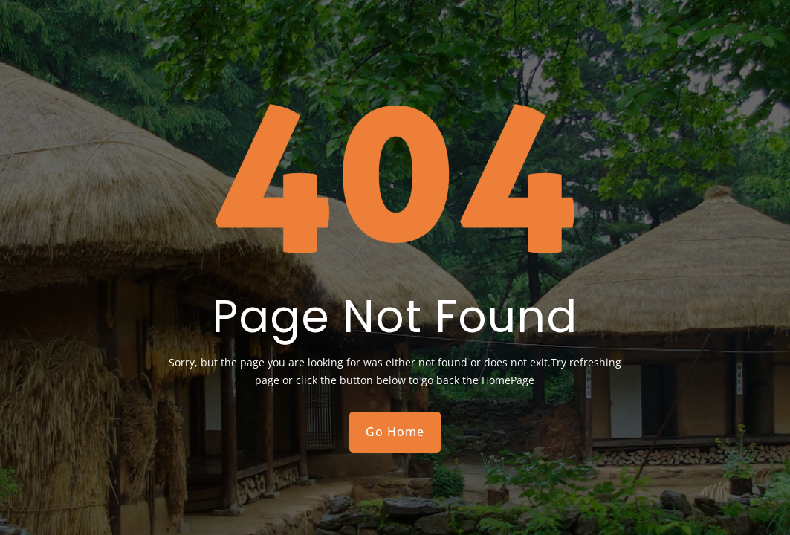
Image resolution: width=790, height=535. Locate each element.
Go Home (395, 432)
